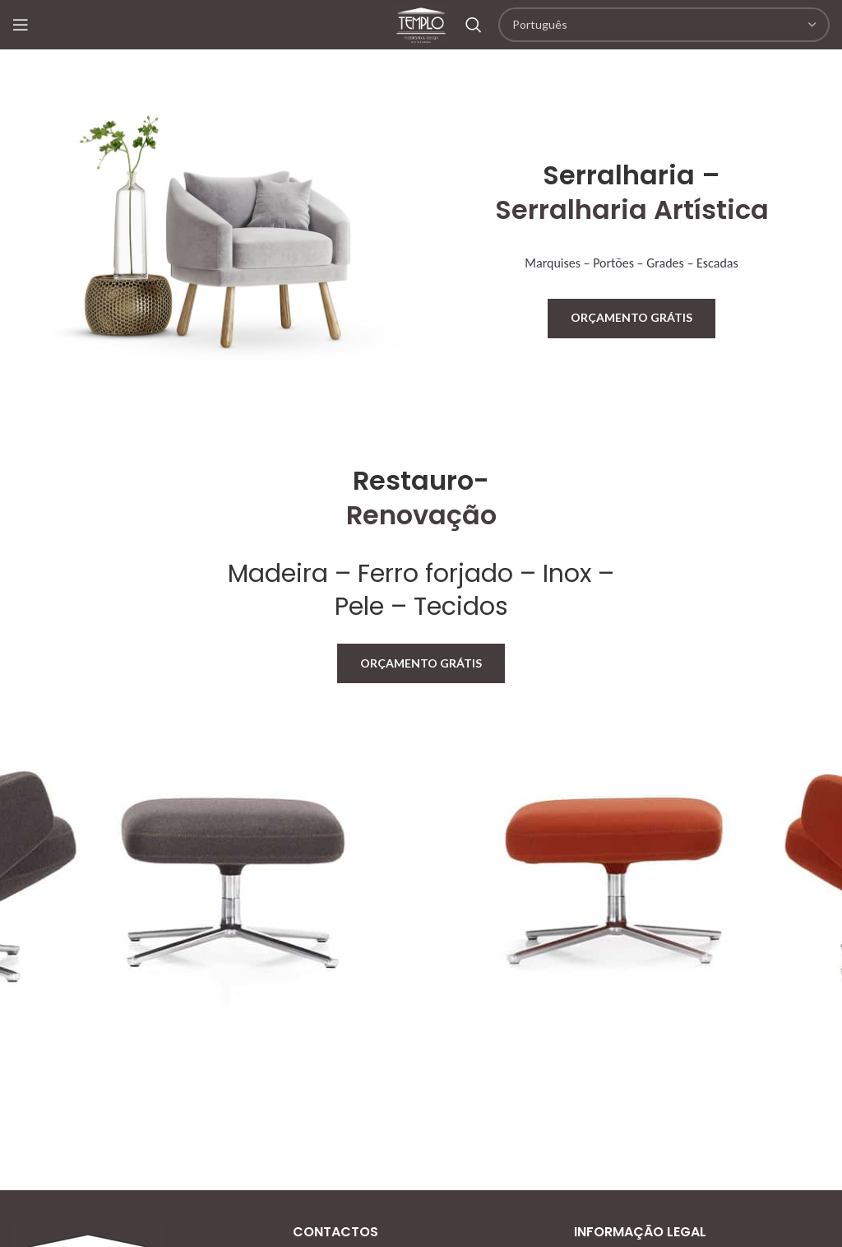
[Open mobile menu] (20, 24)
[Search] (473, 24)
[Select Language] (664, 24)
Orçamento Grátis (631, 317)
